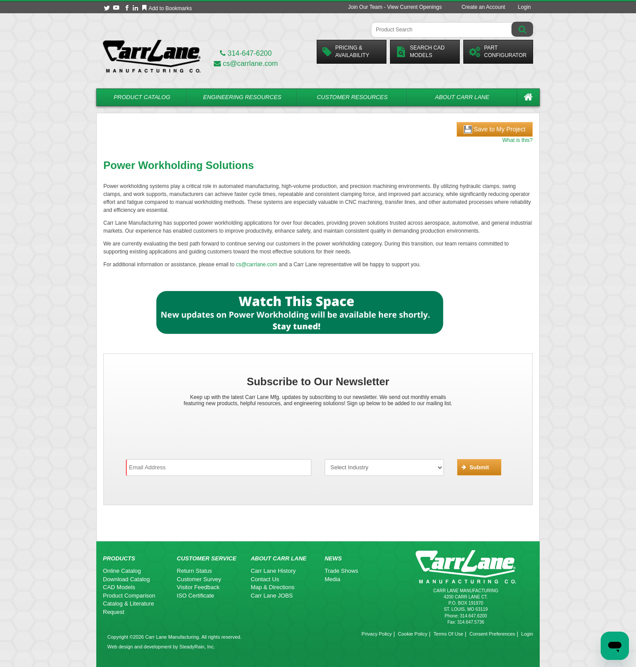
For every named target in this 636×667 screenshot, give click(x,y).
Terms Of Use (448, 633)
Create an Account (483, 7)
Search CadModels (420, 51)
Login (524, 7)
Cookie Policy (413, 633)
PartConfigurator (497, 51)
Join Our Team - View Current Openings (395, 7)
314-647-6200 (246, 53)
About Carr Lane (462, 97)
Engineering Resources (242, 97)
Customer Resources (352, 97)
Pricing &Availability (345, 51)
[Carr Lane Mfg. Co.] (152, 56)
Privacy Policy (377, 633)
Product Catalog (142, 97)
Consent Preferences (492, 633)
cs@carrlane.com (246, 63)
